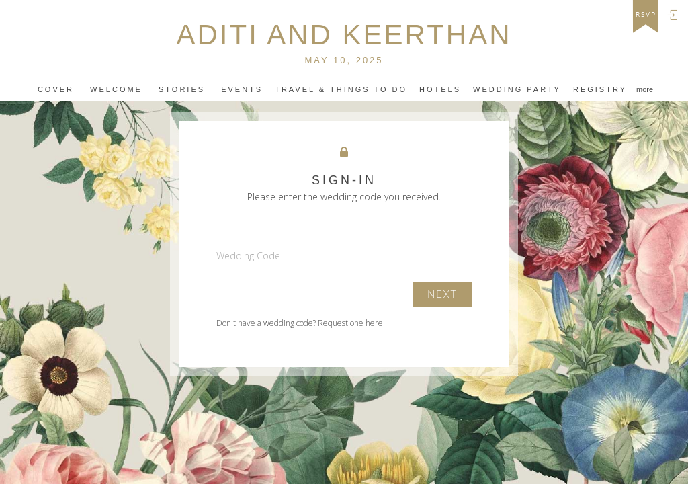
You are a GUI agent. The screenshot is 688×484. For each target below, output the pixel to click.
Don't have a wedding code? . (300, 323)
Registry (600, 89)
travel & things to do (341, 89)
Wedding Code (248, 255)
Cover (56, 89)
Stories (182, 89)
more (644, 89)
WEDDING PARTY (517, 89)
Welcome (116, 89)
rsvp (646, 15)
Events (242, 89)
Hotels (440, 89)
